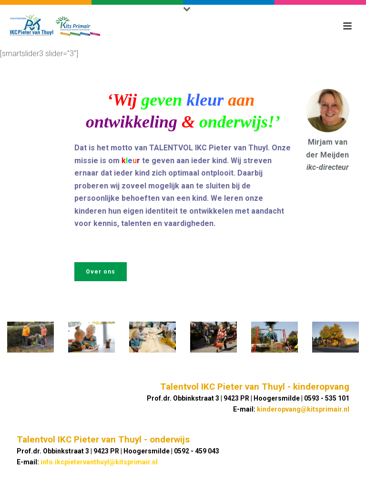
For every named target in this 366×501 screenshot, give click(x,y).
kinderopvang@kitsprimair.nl (303, 409)
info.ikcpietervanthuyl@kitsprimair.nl (99, 462)
